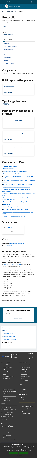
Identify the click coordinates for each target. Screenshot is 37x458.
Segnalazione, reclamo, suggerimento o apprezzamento (16, 209)
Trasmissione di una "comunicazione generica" (14, 216)
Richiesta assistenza (25, 413)
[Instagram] (32, 356)
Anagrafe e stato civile (25, 365)
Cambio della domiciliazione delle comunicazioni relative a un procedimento (17, 177)
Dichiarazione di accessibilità (9, 439)
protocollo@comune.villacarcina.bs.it (16, 243)
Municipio (9, 227)
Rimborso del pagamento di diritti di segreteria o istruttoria (17, 207)
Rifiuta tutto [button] (24, 452)
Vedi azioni (5, 29)
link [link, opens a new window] (30, 450)
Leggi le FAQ (23, 411)
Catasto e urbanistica (25, 376)
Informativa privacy (7, 435)
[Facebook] (29, 356)
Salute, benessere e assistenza (9, 396)
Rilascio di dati (6, 204)
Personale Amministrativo (8, 376)
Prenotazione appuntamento (27, 406)
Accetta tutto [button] (13, 453)
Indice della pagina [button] (8, 39)
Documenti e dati (6, 378)
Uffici (16, 11)
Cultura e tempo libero (25, 367)
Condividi (5, 26)
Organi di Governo (7, 365)
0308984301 (11, 426)
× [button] (35, 444)
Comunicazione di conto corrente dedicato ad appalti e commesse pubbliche (18, 181)
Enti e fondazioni (6, 371)
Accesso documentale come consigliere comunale (15, 171)
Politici (4, 374)
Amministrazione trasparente (9, 433)
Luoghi (22, 397)
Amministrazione (9, 11)
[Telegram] (29, 358)
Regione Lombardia (6, 2)
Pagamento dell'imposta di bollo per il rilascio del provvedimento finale (18, 194)
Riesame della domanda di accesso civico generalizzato (16, 202)
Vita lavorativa (24, 369)
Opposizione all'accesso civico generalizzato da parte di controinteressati (16, 190)
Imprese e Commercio (25, 371)
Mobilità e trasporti (25, 380)
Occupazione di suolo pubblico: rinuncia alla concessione (16, 187)
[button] (18, 455)
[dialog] (18, 450)
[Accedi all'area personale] (31, 2)
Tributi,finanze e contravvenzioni (10, 391)
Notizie (22, 387)
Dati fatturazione (4, 420)
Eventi (22, 400)
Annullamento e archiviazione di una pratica (13, 174)
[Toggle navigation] (2, 6)
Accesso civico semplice (8, 169)
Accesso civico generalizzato (10, 166)
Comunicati (23, 389)
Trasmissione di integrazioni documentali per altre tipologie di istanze (17, 212)
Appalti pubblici (24, 374)
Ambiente (5, 393)
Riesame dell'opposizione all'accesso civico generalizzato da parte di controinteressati (17, 198)
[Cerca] (34, 6)
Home (3, 11)
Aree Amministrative (7, 367)
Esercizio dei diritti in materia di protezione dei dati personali (17, 184)
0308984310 (9, 245)
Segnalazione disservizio (26, 409)
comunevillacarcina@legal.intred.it (8, 425)
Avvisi (22, 391)
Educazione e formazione (8, 387)
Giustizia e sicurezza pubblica (9, 389)
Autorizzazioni (6, 398)
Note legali (5, 437)
